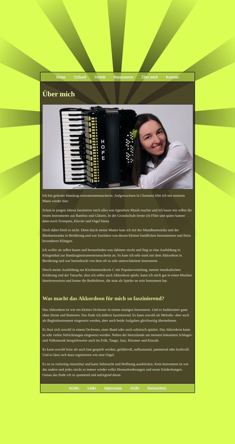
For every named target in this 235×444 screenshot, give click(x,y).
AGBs (134, 388)
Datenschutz (156, 388)
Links (91, 388)
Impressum (113, 388)
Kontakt (172, 77)
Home (60, 77)
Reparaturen (123, 77)
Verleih (99, 77)
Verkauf (80, 77)
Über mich (149, 77)
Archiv (74, 388)
